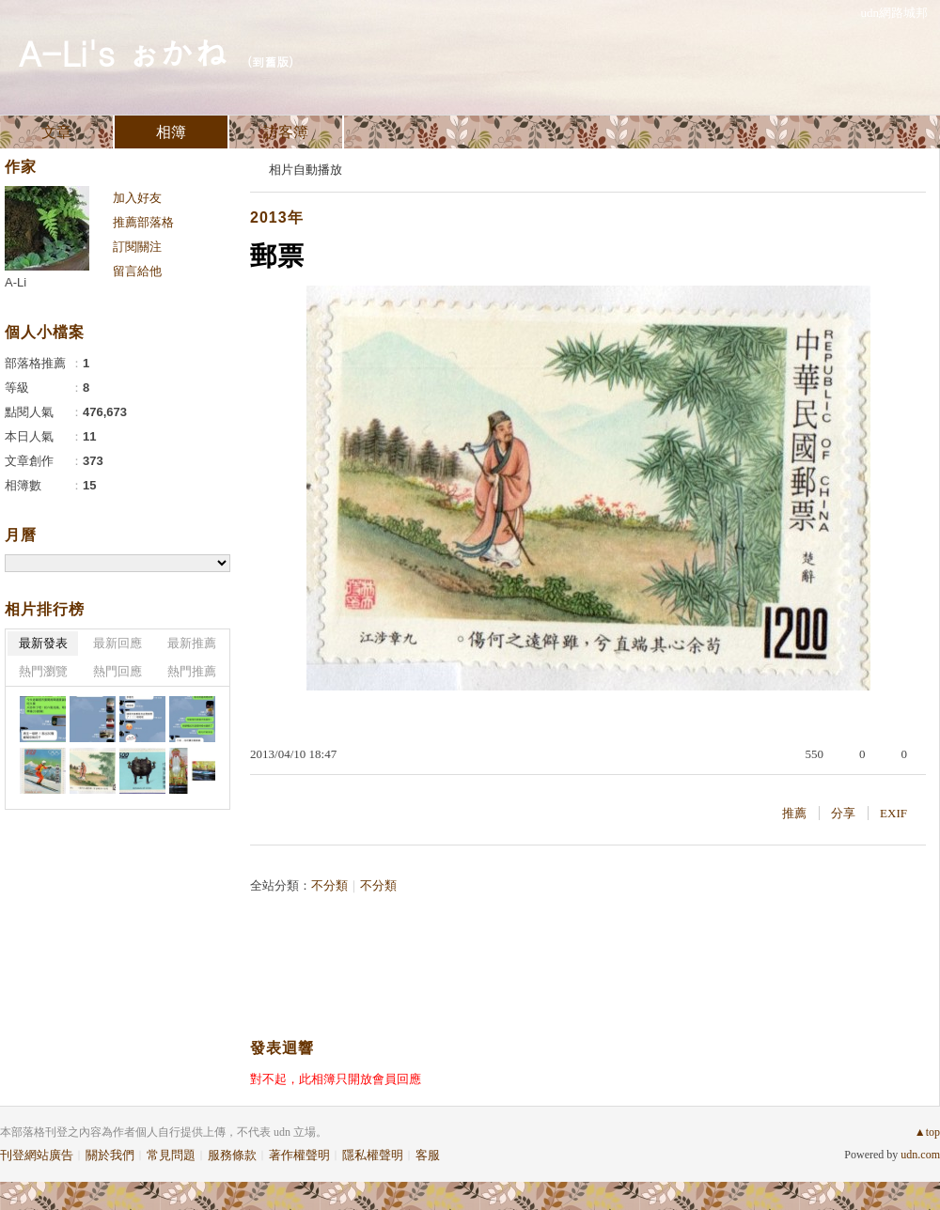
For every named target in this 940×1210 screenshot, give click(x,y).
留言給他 (137, 271)
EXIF (893, 813)
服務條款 (232, 1155)
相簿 (171, 132)
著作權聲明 (299, 1155)
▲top (927, 1132)
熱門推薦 (191, 671)
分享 (843, 813)
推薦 (794, 813)
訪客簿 (285, 132)
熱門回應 (117, 671)
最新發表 (43, 643)
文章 (56, 132)
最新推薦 (191, 643)
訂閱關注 (137, 247)
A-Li (15, 282)
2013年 (277, 217)
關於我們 (110, 1155)
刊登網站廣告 (36, 1155)
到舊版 (270, 61)
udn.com (920, 1154)
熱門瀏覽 (43, 671)
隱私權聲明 (372, 1155)
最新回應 (117, 643)
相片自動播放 (305, 170)
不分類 (329, 885)
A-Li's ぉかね (123, 52)
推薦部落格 (143, 222)
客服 (427, 1155)
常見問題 (171, 1155)
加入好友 (137, 198)
